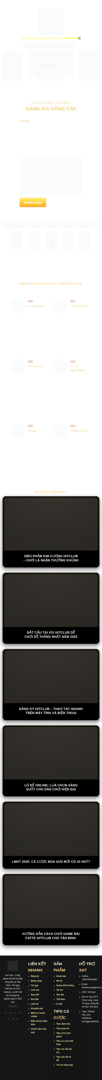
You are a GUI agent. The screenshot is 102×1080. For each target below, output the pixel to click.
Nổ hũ (59, 981)
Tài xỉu (59, 990)
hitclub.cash (72, 38)
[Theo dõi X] (19, 1013)
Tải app (34, 985)
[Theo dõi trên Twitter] (8, 1019)
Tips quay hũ (62, 1028)
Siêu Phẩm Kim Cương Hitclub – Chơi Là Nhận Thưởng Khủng (51, 558)
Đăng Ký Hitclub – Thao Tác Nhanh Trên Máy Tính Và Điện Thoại (51, 711)
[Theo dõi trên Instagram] (10, 1013)
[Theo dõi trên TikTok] (15, 1013)
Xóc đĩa (60, 994)
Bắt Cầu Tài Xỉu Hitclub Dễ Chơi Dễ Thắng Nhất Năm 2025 (51, 634)
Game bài (61, 976)
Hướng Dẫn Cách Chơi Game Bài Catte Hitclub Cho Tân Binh (51, 936)
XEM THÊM (34, 202)
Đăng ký (35, 976)
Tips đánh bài (63, 1024)
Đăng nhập (36, 981)
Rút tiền (35, 999)
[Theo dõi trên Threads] (13, 1019)
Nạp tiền (35, 994)
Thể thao (60, 999)
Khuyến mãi (37, 1008)
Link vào (35, 990)
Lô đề (59, 1004)
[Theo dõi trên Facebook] (6, 1013)
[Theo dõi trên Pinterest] (17, 1019)
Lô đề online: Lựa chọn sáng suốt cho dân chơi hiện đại (51, 787)
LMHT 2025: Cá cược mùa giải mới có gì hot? (51, 861)
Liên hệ (34, 1004)
